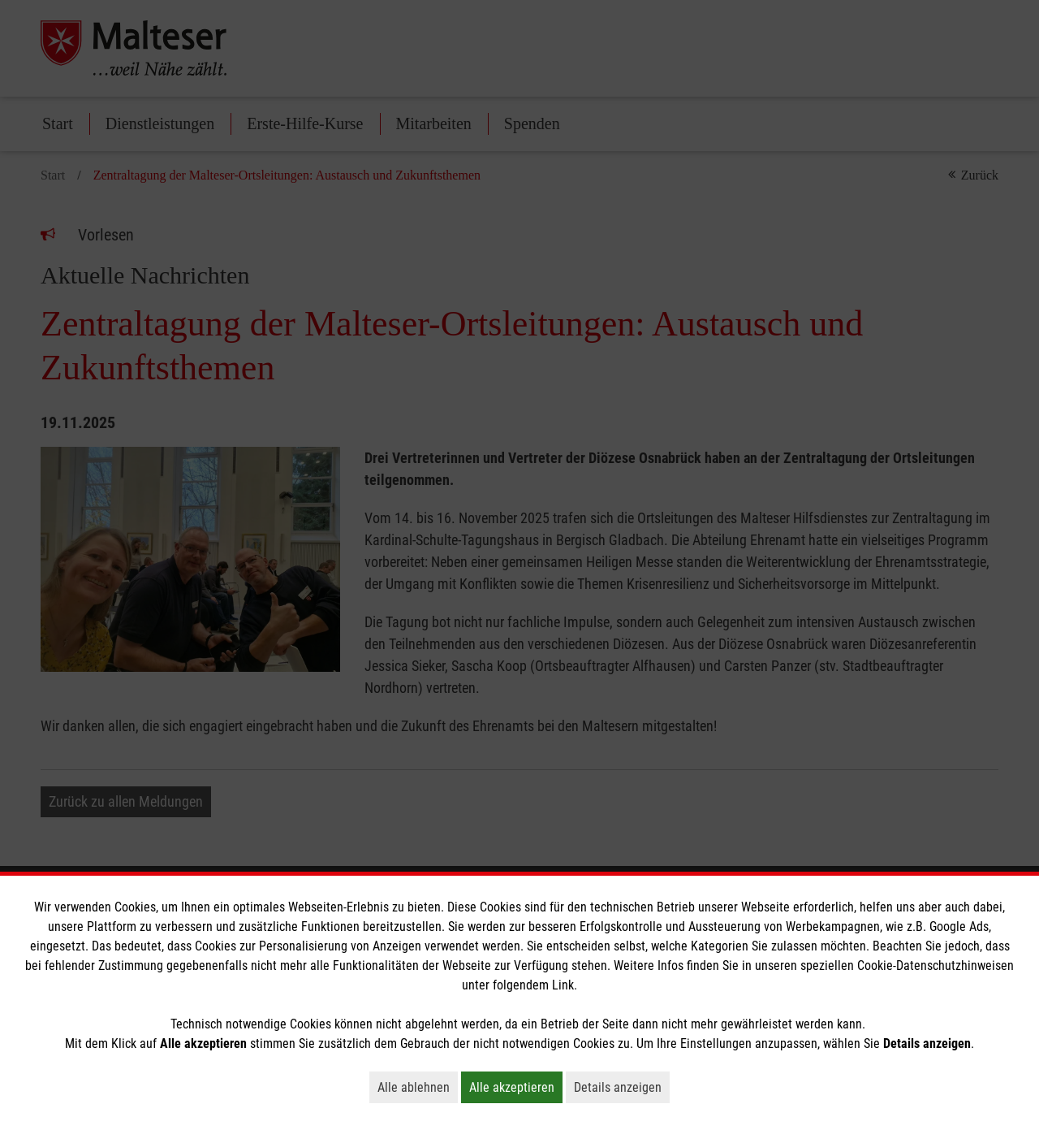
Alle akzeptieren (516, 1087)
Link (563, 985)
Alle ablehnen (417, 1087)
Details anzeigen (622, 1087)
